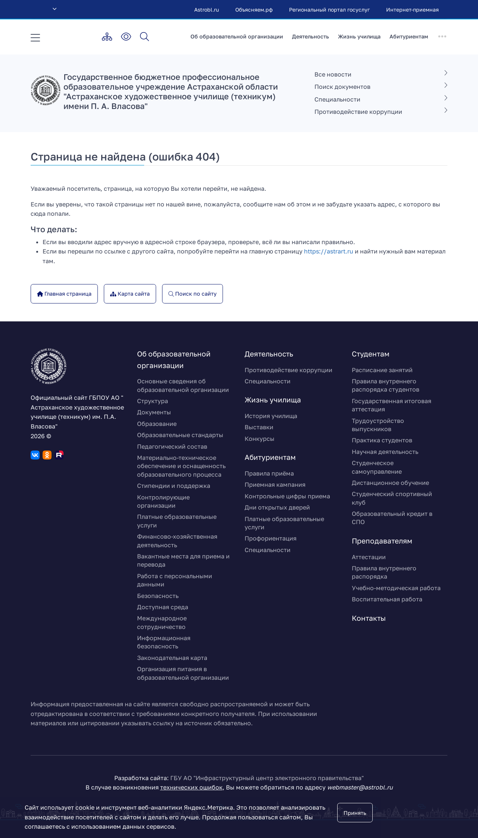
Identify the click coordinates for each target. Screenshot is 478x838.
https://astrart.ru (328, 251)
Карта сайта (133, 293)
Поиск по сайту (195, 293)
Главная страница (67, 293)
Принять (355, 813)
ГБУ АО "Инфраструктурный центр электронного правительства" (267, 778)
